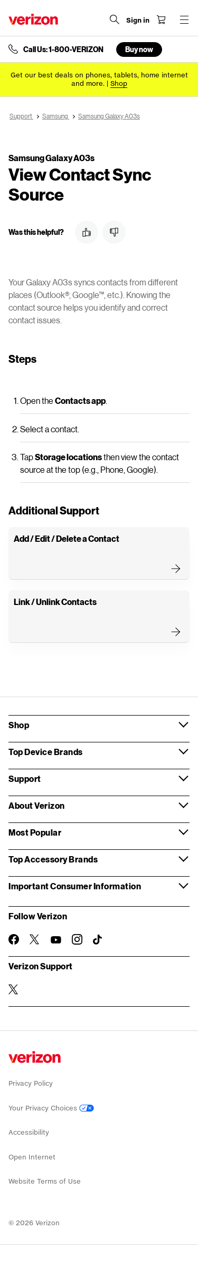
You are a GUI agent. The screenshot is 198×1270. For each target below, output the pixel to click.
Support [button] (24, 778)
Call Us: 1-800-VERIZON (63, 49)
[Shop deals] (118, 83)
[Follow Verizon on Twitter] (35, 939)
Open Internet (31, 1157)
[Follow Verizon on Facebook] (13, 939)
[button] (86, 232)
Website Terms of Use (44, 1181)
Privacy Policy (30, 1083)
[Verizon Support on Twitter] (13, 989)
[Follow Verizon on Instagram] (77, 939)
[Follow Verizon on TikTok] (98, 940)
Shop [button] (18, 725)
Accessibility (28, 1132)
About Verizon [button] (36, 805)
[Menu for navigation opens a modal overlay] (184, 19)
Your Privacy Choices (51, 1108)
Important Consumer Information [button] (74, 886)
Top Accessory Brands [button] (53, 859)
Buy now (139, 49)
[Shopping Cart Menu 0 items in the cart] (161, 19)
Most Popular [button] (34, 832)
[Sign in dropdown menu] (137, 20)
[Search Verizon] (114, 19)
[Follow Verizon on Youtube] (56, 940)
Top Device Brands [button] (45, 752)
